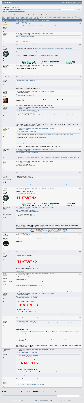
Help (9, 11)
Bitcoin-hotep (6, 65)
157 (20, 17)
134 (52, 16)
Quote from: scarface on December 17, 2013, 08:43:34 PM (26, 131)
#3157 (80, 293)
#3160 (80, 378)
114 (18, 16)
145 (70, 16)
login (14, 7)
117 (23, 16)
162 (28, 17)
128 (42, 16)
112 (15, 16)
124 (35, 16)
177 (54, 17)
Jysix (4, 161)
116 (21, 16)
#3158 (80, 317)
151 (9, 17)
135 (53, 16)
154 (14, 17)
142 (65, 16)
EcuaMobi (5, 233)
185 (67, 17)
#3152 (80, 188)
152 (11, 17)
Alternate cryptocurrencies (14, 14)
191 (6, 18)
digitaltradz (5, 33)
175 (50, 17)
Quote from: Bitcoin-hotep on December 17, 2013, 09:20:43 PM (27, 296)
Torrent (19, 9)
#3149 (80, 150)
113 (16, 16)
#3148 (80, 129)
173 (47, 17)
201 (23, 18)
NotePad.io (18, 105)
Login (15, 11)
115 (20, 16)
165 (33, 17)
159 (23, 17)
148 (4, 17)
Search (12, 11)
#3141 (80, 23)
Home (6, 11)
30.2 (16, 9)
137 (57, 16)
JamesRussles (6, 172)
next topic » (78, 17)
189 (3, 18)
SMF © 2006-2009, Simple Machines (46, 400)
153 (13, 17)
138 (59, 16)
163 (30, 17)
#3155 (80, 251)
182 (62, 17)
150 (8, 17)
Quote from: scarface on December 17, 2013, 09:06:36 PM (27, 297)
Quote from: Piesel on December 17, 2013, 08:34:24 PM (25, 36)
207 (33, 18)
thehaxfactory (6, 149)
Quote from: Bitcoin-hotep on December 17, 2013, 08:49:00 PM (27, 94)
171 (44, 17)
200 (21, 18)
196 (14, 18)
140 (62, 16)
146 (72, 16)
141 (64, 16)
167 (37, 17)
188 (72, 17)
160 (25, 17)
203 (26, 18)
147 (3, 17)
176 (52, 17)
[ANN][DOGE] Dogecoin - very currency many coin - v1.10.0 (46, 14)
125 (37, 16)
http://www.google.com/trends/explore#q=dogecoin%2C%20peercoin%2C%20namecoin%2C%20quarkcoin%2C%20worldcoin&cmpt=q (44, 238)
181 (60, 17)
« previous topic (78, 16)
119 (27, 16)
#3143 (80, 44)
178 (55, 17)
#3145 (80, 76)
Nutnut (4, 273)
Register (19, 11)
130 (45, 16)
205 (30, 18)
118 (25, 16)
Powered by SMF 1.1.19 (35, 400)
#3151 (80, 172)
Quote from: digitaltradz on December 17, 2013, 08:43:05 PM (27, 111)
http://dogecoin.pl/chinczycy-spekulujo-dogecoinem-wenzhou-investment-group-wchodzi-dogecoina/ (60, 25)
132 (48, 16)
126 (38, 16)
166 (35, 17)
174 (49, 17)
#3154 (80, 234)
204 (28, 18)
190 (4, 18)
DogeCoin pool (31, 276)
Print (80, 18)
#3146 (80, 91)
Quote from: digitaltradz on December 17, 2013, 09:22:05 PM (26, 352)
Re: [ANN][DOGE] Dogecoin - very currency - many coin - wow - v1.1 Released (36, 22)
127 (40, 16)
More (23, 11)
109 (10, 16)
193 (9, 18)
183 (64, 17)
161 (27, 17)
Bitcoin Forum (5, 14)
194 (11, 18)
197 (16, 18)
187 (71, 17)
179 (57, 17)
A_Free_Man (6, 128)
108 (8, 16)
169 (40, 17)
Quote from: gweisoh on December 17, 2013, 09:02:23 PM (26, 210)
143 (67, 16)
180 (59, 17)
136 (55, 16)
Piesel (4, 22)
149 (6, 17)
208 (35, 18)
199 (20, 18)
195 (13, 18)
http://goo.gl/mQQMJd (20, 73)
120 (28, 16)
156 (18, 17)
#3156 (80, 274)
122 (32, 16)
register (17, 7)
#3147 (80, 108)
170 (42, 17)
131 (47, 16)
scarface (5, 44)
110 (11, 16)
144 (69, 16)
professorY (5, 91)
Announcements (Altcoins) (26, 14)
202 (25, 18)
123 (33, 16)
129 (43, 16)
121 (30, 16)
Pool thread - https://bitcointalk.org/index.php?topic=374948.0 (29, 285)
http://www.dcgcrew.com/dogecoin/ (23, 41)
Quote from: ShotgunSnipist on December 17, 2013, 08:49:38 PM (27, 110)
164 (32, 17)
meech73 (5, 317)
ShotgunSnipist (6, 76)
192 (8, 18)
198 (18, 18)
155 (16, 17)
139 (60, 16)
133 (50, 16)
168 (39, 17)
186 (69, 17)
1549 (38, 18)
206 (31, 18)
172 (45, 17)
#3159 (80, 350)
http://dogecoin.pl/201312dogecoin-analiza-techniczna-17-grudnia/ (30, 384)
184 (65, 17)
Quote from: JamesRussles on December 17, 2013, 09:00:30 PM (28, 211)
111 (13, 16)
